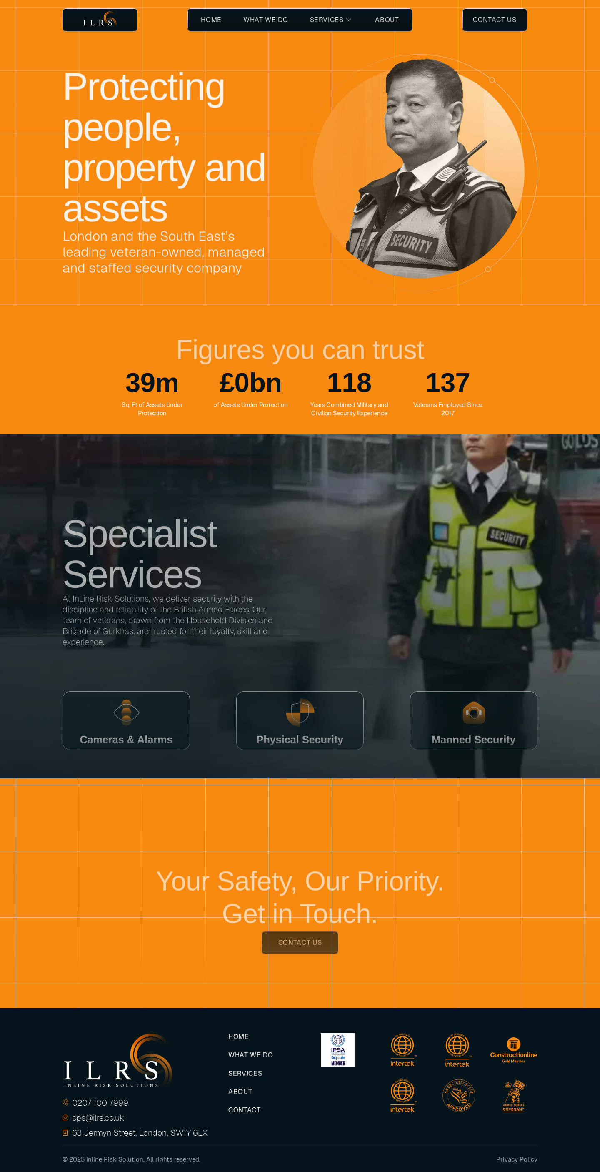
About (387, 19)
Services (330, 19)
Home (211, 19)
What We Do (265, 19)
